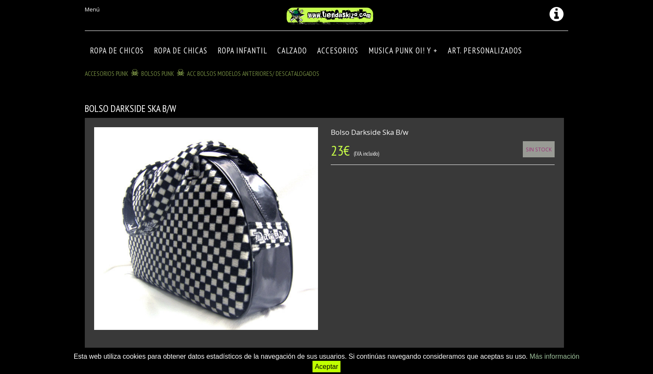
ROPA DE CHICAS (180, 50)
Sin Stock (539, 149)
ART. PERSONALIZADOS (485, 50)
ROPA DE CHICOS (117, 50)
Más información (554, 356)
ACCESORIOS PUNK (106, 73)
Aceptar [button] (326, 366)
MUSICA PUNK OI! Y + (403, 50)
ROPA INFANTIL (242, 50)
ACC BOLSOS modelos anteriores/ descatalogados (253, 73)
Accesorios (337, 50)
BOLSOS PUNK (157, 73)
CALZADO (292, 50)
